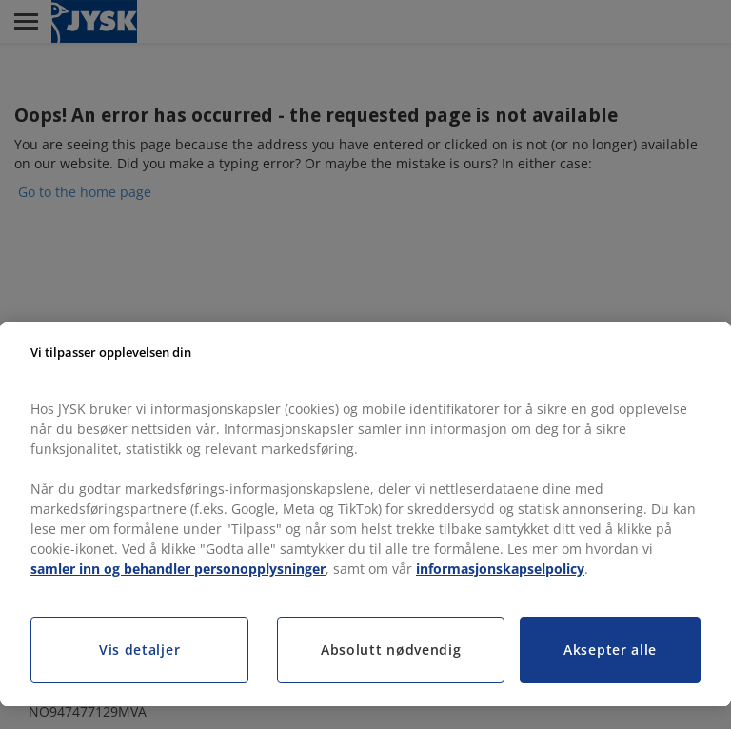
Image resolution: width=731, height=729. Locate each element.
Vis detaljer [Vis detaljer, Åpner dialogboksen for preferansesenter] (139, 649)
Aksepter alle (610, 649)
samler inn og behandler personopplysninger (178, 569)
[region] (365, 514)
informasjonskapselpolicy (500, 569)
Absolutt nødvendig (391, 649)
